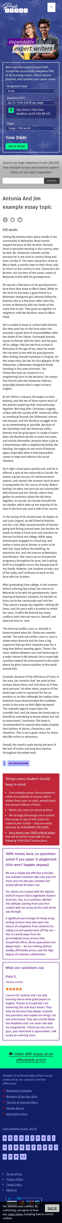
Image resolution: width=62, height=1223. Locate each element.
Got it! (52, 1208)
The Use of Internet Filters (22, 1102)
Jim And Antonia (18, 763)
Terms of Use (14, 1174)
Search (51, 180)
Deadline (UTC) (16, 98)
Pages (10, 123)
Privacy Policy (14, 1179)
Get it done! (16, 146)
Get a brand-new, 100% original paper (32, 832)
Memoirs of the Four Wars (22, 1096)
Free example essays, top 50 (20, 1128)
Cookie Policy (14, 1184)
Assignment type (17, 86)
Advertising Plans (17, 1114)
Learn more (15, 1214)
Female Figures (15, 1108)
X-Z (23, 1156)
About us (11, 1190)
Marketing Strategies (19, 1090)
